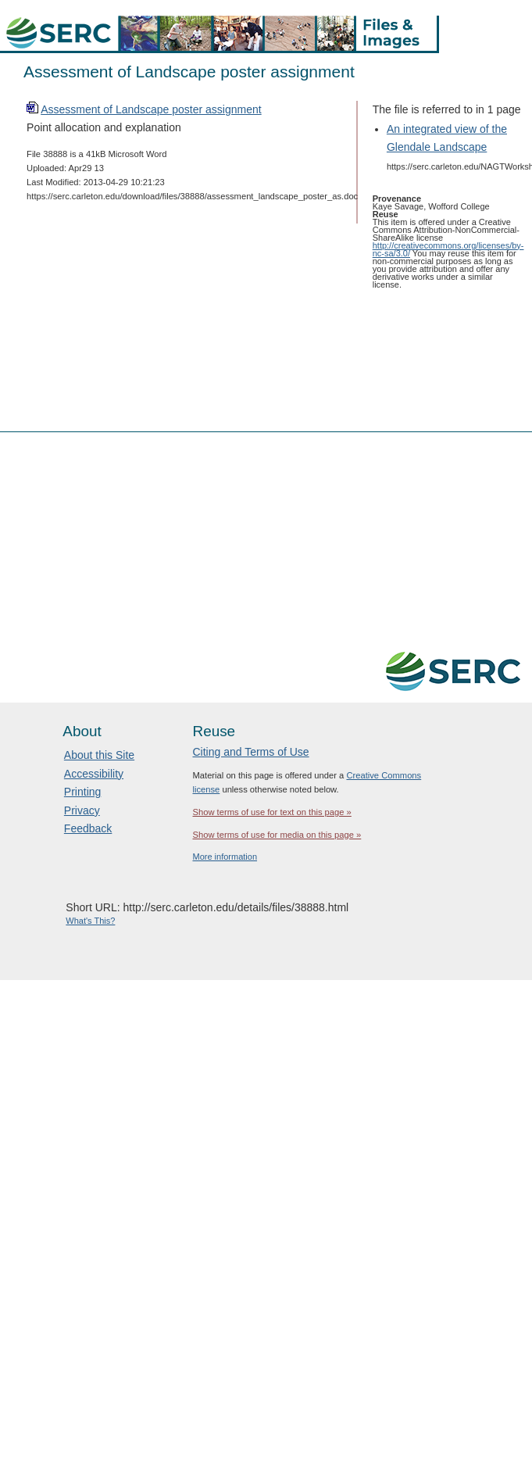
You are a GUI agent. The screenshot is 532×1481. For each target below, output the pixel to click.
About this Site (99, 755)
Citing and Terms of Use (250, 752)
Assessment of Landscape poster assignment (151, 109)
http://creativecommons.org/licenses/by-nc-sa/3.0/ (448, 249)
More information (224, 856)
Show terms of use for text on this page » (271, 812)
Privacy (82, 810)
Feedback (88, 828)
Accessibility (93, 773)
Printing (82, 791)
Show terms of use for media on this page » (276, 834)
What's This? (90, 920)
